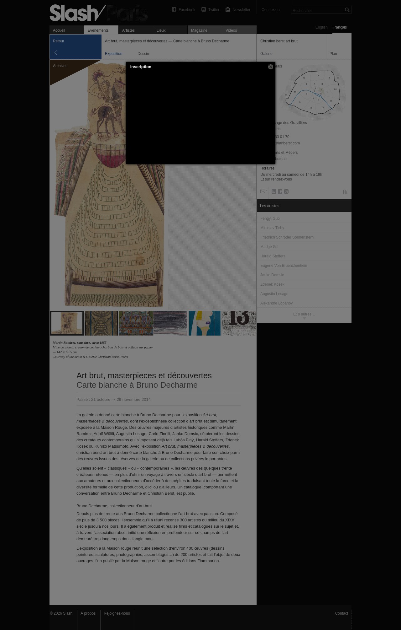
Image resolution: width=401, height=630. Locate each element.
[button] (270, 66)
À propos (88, 613)
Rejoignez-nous (117, 613)
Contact (341, 613)
